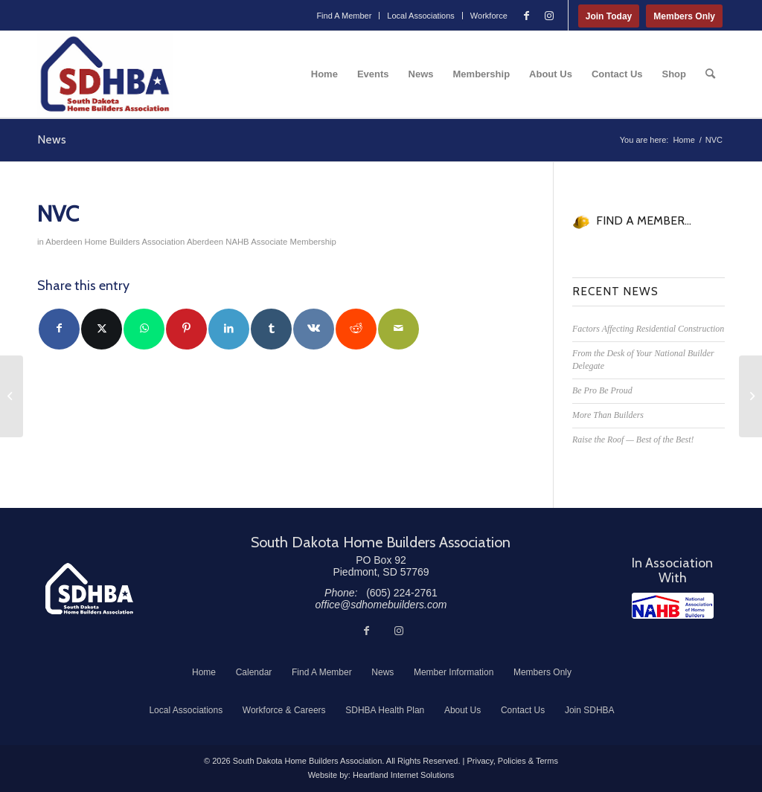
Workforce (489, 15)
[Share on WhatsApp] (144, 329)
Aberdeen (205, 241)
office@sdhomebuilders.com (381, 605)
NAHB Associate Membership (280, 241)
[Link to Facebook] (527, 15)
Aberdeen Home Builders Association (115, 241)
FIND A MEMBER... (643, 220)
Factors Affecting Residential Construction (648, 328)
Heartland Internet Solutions (403, 774)
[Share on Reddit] (356, 329)
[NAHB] (673, 606)
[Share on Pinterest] (186, 329)
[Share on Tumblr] (271, 329)
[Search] (710, 74)
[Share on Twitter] (101, 329)
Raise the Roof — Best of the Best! (633, 439)
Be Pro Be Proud (602, 390)
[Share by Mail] (398, 329)
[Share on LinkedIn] (228, 329)
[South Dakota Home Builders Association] (105, 74)
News (51, 139)
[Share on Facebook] (59, 329)
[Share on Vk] (313, 329)
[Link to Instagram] (549, 15)
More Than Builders (608, 415)
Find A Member (343, 15)
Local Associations (421, 15)
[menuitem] (344, 15)
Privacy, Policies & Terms (512, 760)
